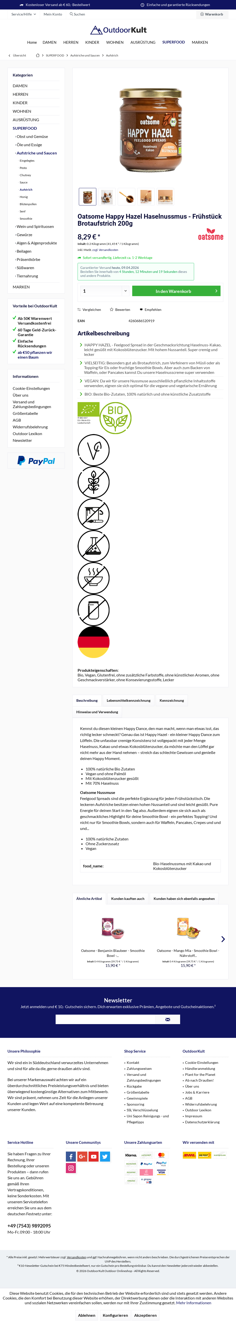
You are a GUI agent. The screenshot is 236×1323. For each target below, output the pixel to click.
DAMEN (20, 85)
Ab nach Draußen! (199, 1080)
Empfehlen (150, 309)
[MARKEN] (199, 42)
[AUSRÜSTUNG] (143, 42)
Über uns (20, 395)
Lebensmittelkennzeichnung (128, 700)
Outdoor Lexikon (27, 433)
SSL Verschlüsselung (142, 1110)
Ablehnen (86, 1315)
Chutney (25, 175)
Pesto (23, 168)
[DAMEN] (49, 42)
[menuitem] (212, 14)
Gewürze (24, 234)
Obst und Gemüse (32, 136)
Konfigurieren (115, 1315)
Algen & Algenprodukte (36, 242)
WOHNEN (22, 111)
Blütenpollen (28, 204)
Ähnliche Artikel (89, 898)
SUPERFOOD (25, 128)
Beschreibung (87, 700)
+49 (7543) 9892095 (29, 1226)
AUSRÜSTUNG (26, 119)
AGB (17, 420)
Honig (23, 197)
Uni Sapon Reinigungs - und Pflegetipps (148, 1119)
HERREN (20, 94)
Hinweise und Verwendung (97, 712)
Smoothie (25, 218)
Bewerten (120, 309)
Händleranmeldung (200, 1068)
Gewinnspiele (137, 1098)
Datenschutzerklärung (202, 1122)
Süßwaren (25, 267)
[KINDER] (92, 42)
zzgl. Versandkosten (105, 250)
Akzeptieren (145, 1315)
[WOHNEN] (115, 42)
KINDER (20, 102)
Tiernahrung (27, 275)
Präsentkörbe (28, 259)
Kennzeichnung (172, 700)
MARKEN (21, 286)
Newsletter (22, 440)
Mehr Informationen (193, 1302)
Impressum (193, 1116)
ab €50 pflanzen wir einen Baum (35, 354)
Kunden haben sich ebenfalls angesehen (184, 898)
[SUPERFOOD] (173, 42)
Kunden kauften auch (127, 898)
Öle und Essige (29, 144)
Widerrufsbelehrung (30, 426)
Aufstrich (25, 189)
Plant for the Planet (200, 1074)
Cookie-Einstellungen (31, 388)
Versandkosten (76, 1257)
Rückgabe (134, 1086)
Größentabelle (25, 413)
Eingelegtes (26, 160)
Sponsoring (135, 1104)
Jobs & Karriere (197, 1092)
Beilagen (23, 251)
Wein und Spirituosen (35, 226)
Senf (22, 211)
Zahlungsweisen (139, 1068)
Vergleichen (89, 309)
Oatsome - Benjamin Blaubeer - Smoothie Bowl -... (113, 953)
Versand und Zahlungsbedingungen (32, 404)
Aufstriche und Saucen (36, 152)
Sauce (23, 182)
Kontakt (133, 1062)
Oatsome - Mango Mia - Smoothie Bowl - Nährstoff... (188, 953)
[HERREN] (71, 42)
